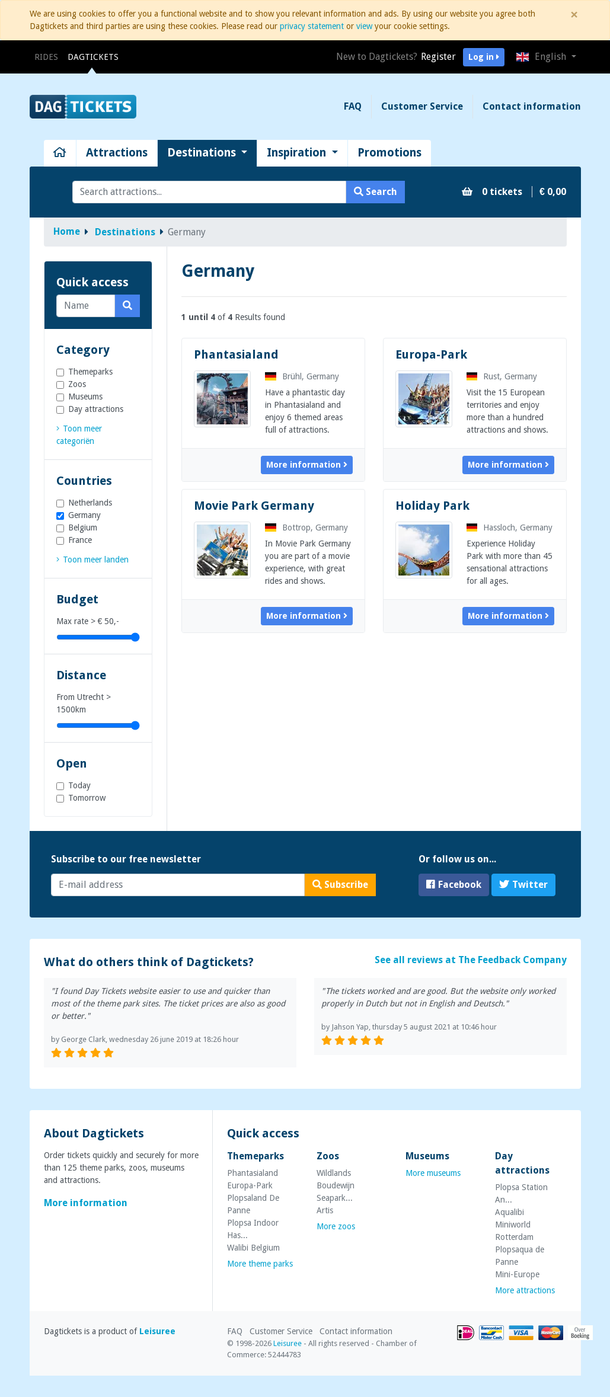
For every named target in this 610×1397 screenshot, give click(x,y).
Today (79, 785)
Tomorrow (87, 798)
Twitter (523, 884)
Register (438, 56)
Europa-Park (431, 354)
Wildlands (334, 1173)
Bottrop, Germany (306, 527)
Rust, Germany (502, 376)
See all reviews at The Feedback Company (471, 960)
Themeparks (90, 371)
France (80, 540)
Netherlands (90, 502)
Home (66, 231)
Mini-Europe (517, 1274)
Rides (48, 56)
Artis (325, 1210)
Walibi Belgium (253, 1247)
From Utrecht (83, 703)
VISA (521, 1332)
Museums (85, 396)
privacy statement (312, 26)
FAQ (353, 106)
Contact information (532, 106)
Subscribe (340, 884)
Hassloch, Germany (510, 527)
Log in (483, 57)
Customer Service (422, 106)
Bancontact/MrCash (491, 1332)
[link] (92, 559)
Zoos (77, 384)
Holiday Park (432, 505)
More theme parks (260, 1263)
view (364, 26)
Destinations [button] (203, 152)
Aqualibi (509, 1212)
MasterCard (550, 1332)
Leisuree (157, 1331)
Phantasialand (236, 354)
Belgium (82, 527)
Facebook (453, 884)
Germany (84, 515)
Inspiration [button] (298, 152)
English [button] (542, 56)
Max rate (88, 621)
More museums (433, 1173)
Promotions (389, 152)
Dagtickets (93, 57)
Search (375, 191)
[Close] (574, 15)
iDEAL (465, 1332)
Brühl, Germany (302, 376)
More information (306, 464)
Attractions (117, 152)
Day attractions (95, 409)
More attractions (525, 1290)
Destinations (125, 232)
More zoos (336, 1226)
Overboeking (580, 1332)
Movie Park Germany (254, 505)
